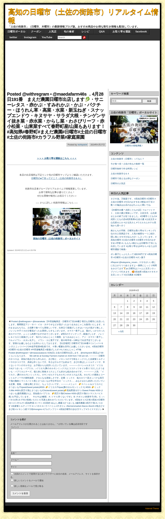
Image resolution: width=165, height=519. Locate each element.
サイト (14, 470)
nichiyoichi (82, 144)
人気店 (52, 31)
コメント (15, 427)
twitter (13, 37)
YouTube (47, 37)
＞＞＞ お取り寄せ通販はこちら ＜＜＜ (57, 158)
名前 (13, 457)
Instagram (30, 37)
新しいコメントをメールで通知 (29, 484)
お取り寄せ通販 (121, 31)
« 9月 (121, 331)
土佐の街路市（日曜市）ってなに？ (127, 159)
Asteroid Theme (152, 512)
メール (14, 464)
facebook (141, 31)
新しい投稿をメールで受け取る (29, 490)
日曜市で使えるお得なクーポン (125, 178)
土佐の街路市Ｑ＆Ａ (120, 173)
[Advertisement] (82, 64)
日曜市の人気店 (118, 183)
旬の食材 (69, 31)
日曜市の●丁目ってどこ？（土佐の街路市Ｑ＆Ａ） (56, 178)
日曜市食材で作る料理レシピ (124, 168)
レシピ (85, 31)
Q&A (102, 31)
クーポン (36, 31)
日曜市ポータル (16, 31)
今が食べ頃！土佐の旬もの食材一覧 (127, 164)
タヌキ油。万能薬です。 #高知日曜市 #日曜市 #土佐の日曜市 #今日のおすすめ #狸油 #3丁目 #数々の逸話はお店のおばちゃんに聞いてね (133, 201)
